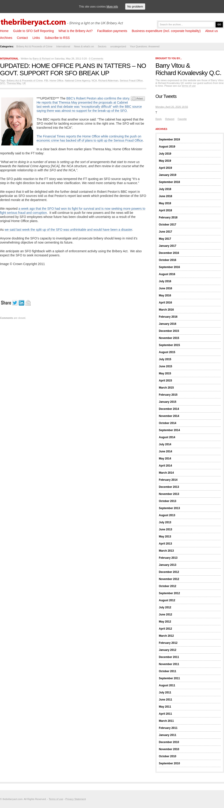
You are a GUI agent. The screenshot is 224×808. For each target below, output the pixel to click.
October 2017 (167, 224)
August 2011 (167, 685)
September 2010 (169, 763)
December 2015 (169, 331)
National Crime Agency (77, 80)
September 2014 (169, 430)
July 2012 (165, 607)
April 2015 (165, 380)
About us (211, 31)
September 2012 (169, 593)
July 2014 (165, 444)
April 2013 (165, 543)
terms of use (189, 85)
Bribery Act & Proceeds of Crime (34, 46)
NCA (94, 80)
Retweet (169, 119)
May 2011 (165, 706)
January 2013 (167, 564)
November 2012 (169, 579)
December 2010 (169, 742)
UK (24, 83)
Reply (158, 119)
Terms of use (56, 799)
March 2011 (166, 720)
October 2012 (167, 586)
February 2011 (168, 728)
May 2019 (165, 160)
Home (4, 31)
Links (36, 38)
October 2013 (167, 501)
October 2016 (167, 260)
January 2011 (167, 735)
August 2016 (167, 274)
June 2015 (165, 366)
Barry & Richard (42, 58)
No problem (135, 6)
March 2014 (166, 472)
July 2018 (165, 189)
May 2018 (165, 203)
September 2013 (169, 508)
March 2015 (166, 387)
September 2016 (169, 267)
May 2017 (165, 238)
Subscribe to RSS (57, 38)
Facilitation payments (112, 31)
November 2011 (169, 664)
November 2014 (169, 416)
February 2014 (168, 479)
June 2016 (165, 288)
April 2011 (165, 713)
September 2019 (169, 139)
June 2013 (165, 529)
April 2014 (165, 465)
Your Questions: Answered (144, 46)
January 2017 (167, 245)
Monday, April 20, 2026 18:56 (171, 106)
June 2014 (165, 451)
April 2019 (165, 167)
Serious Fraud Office (131, 80)
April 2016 (165, 302)
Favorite (182, 119)
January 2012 (167, 650)
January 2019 (167, 175)
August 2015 (167, 352)
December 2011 (169, 657)
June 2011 (165, 699)
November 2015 (169, 338)
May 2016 (165, 295)
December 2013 (169, 487)
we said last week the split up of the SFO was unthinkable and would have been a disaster (68, 229)
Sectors (102, 46)
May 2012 (165, 621)
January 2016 (167, 323)
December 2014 (169, 409)
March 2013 (166, 550)
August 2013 (167, 515)
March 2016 (166, 309)
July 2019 (165, 153)
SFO (2, 83)
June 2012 (165, 614)
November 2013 (169, 494)
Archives (6, 38)
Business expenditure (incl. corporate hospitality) (166, 31)
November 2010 (169, 749)
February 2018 (168, 217)
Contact (22, 38)
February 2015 (168, 394)
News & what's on (84, 46)
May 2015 (165, 373)
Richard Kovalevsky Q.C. (188, 72)
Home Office (56, 80)
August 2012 (167, 600)
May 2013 (165, 536)
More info (112, 6)
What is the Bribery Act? (76, 31)
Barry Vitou (169, 65)
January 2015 (167, 401)
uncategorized (118, 46)
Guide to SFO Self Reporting (33, 31)
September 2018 (169, 182)
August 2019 (167, 146)
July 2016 (165, 281)
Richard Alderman (108, 80)
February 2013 (168, 557)
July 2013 (165, 522)
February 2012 (168, 642)
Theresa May (14, 83)
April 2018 (165, 210)
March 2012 (166, 635)
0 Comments (96, 58)
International (63, 46)
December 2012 (169, 572)
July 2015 (165, 359)
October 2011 (167, 671)
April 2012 (165, 628)
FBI (46, 80)
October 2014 (167, 423)
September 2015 (169, 345)
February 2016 (168, 316)
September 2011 (169, 678)
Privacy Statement (75, 799)
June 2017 (165, 231)
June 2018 (165, 196)
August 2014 (167, 437)
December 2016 (169, 253)
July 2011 (165, 692)
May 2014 (165, 458)
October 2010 (167, 756)
